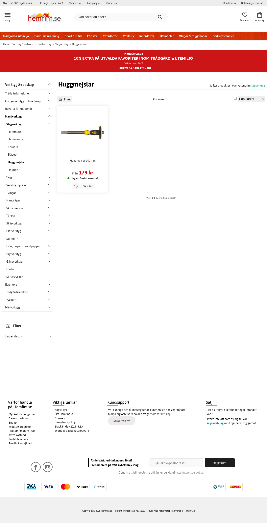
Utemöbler (167, 36)
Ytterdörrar (110, 36)
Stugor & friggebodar (193, 36)
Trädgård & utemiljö (16, 36)
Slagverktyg (257, 85)
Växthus (128, 36)
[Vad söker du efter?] (121, 17)
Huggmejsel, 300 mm (83, 173)
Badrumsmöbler (223, 36)
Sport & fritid (73, 36)
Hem (6, 44)
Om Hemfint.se (64, 414)
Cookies (60, 418)
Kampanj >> (93, 3)
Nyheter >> (75, 3)
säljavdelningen (217, 423)
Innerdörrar (146, 36)
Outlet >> (111, 3)
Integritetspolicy (65, 422)
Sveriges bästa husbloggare (72, 430)
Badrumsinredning (46, 36)
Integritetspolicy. (193, 472)
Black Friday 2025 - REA (69, 426)
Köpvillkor (61, 410)
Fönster (92, 36)
